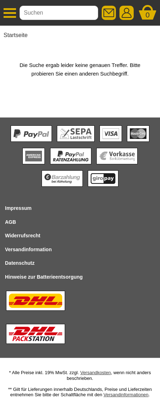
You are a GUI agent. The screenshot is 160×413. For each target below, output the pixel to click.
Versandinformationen (125, 394)
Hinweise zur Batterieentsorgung (44, 277)
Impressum (18, 208)
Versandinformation (28, 249)
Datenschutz (19, 263)
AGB (10, 222)
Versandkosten (95, 372)
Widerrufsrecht (22, 235)
